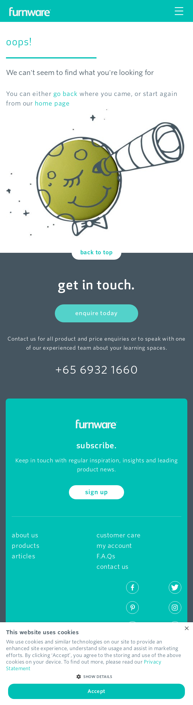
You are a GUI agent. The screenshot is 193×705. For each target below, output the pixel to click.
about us (25, 535)
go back (65, 93)
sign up (96, 492)
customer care (118, 535)
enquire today (96, 313)
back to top (96, 252)
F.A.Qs (105, 556)
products (25, 545)
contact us (112, 566)
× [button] (186, 628)
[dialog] (96, 663)
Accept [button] (96, 691)
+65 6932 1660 (96, 369)
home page (52, 103)
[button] (96, 676)
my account (114, 545)
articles (23, 556)
